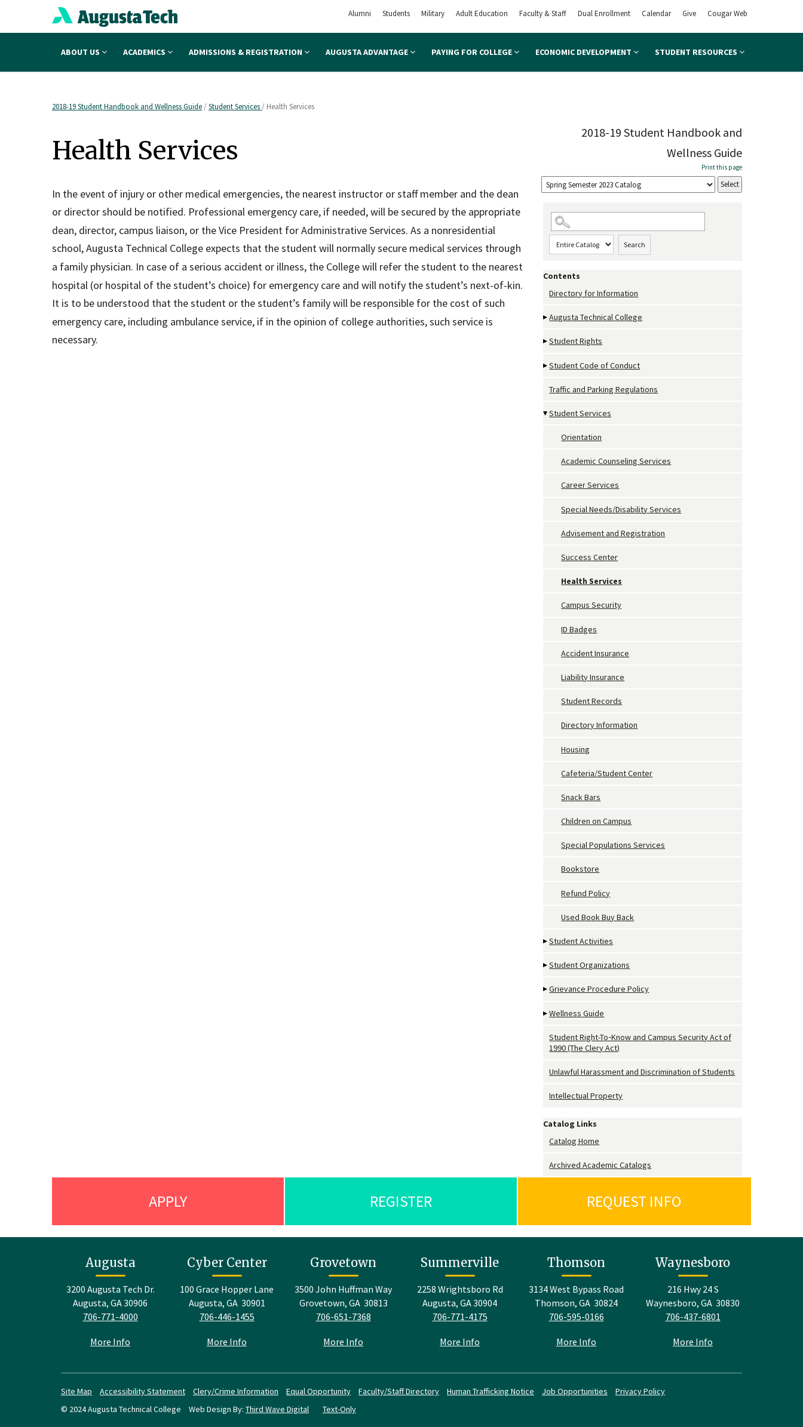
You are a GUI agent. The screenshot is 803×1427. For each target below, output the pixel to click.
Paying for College (475, 52)
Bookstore (580, 868)
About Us (84, 52)
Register (401, 1201)
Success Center (589, 557)
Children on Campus (596, 821)
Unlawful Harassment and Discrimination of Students (642, 1071)
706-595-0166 (576, 1317)
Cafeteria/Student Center (606, 773)
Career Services (590, 484)
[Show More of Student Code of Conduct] (546, 365)
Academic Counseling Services (616, 461)
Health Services (591, 581)
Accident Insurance (595, 653)
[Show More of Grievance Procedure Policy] (546, 989)
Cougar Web (727, 13)
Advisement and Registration (613, 533)
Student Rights (575, 341)
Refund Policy (585, 893)
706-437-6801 (693, 1317)
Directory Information (599, 724)
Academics (148, 52)
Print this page (721, 167)
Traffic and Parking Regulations (603, 389)
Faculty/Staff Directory (398, 1391)
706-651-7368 (343, 1317)
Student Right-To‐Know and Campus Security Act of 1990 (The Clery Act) (640, 1042)
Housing (575, 749)
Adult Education (482, 13)
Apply (168, 1201)
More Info (110, 1342)
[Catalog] (628, 184)
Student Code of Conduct (594, 365)
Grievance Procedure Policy (599, 988)
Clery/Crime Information (235, 1391)
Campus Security (591, 604)
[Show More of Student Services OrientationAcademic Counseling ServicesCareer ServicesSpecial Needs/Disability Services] (546, 413)
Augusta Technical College (595, 317)
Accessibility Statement (142, 1391)
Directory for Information (593, 293)
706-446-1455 (227, 1317)
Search (634, 244)
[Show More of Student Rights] (546, 341)
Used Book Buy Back (597, 917)
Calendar (656, 13)
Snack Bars (580, 797)
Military (433, 13)
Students (396, 13)
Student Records (591, 701)
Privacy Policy (640, 1391)
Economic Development (587, 52)
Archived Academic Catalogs (600, 1165)
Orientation (581, 437)
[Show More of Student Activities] (546, 941)
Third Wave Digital (277, 1409)
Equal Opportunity (318, 1391)
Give (689, 13)
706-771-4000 (110, 1317)
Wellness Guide (576, 1013)
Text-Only (339, 1409)
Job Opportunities (575, 1391)
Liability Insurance (592, 677)
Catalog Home (574, 1141)
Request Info (634, 1201)
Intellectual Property (586, 1095)
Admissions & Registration (249, 52)
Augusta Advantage (370, 52)
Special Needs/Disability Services (621, 509)
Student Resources (699, 52)
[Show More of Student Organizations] (546, 965)
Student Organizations (589, 964)
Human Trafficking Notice (490, 1391)
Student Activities (581, 941)
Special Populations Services (613, 844)
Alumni (359, 13)
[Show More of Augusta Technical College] (546, 317)
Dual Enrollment (604, 13)
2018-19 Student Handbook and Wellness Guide (127, 107)
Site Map (76, 1391)
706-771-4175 (460, 1317)
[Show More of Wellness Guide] (546, 1013)
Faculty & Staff (542, 13)
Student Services (235, 107)
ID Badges (579, 629)
